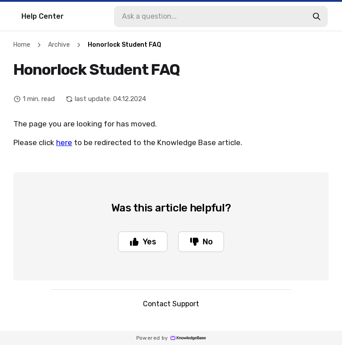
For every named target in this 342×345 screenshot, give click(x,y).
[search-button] (316, 16)
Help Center (42, 16)
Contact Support (171, 304)
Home (21, 45)
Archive (59, 45)
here (64, 142)
